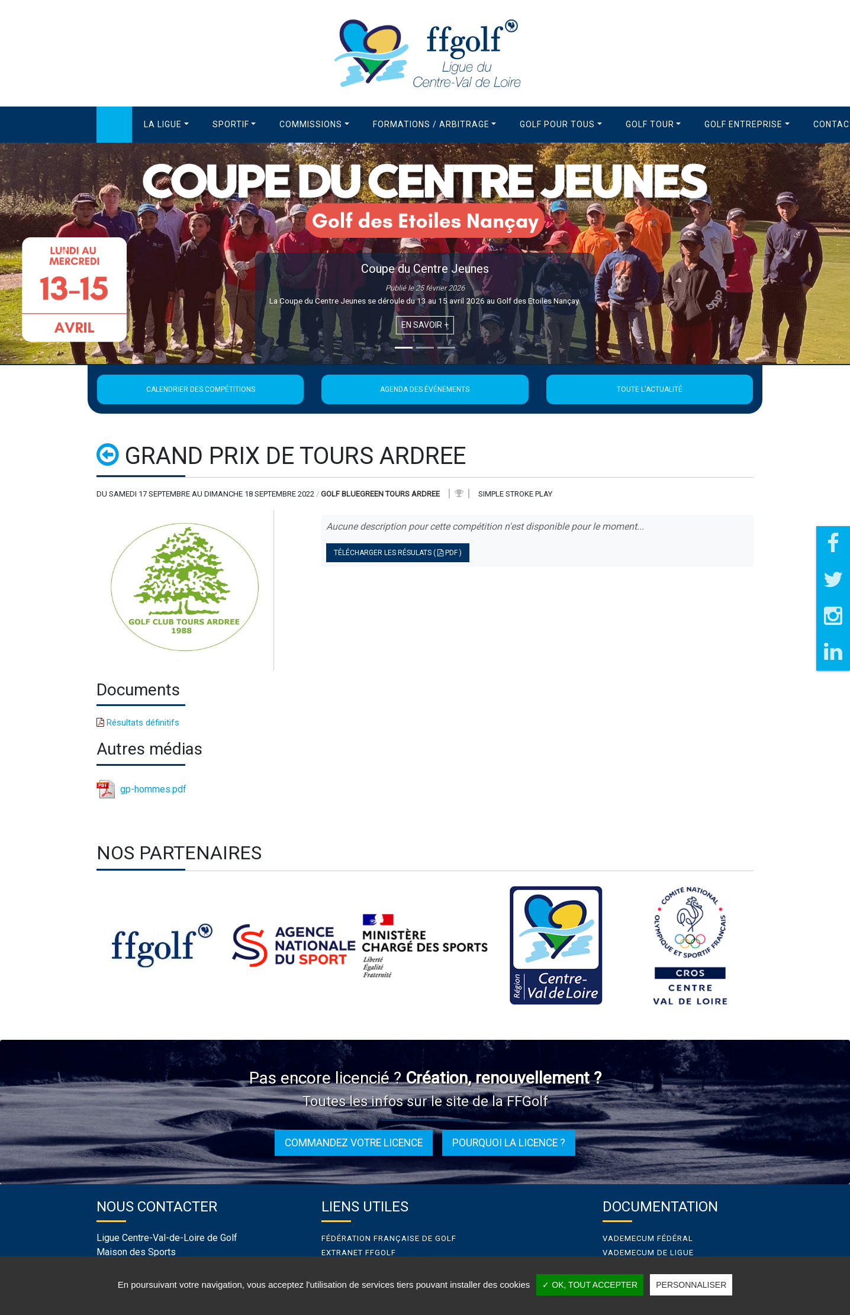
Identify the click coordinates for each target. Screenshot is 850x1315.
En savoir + (425, 325)
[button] (166, 125)
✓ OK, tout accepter (590, 1285)
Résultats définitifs (137, 722)
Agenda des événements (424, 389)
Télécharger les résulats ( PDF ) (398, 553)
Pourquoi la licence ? (508, 1143)
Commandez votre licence (354, 1143)
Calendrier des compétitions (200, 389)
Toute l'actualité (649, 389)
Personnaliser (691, 1285)
